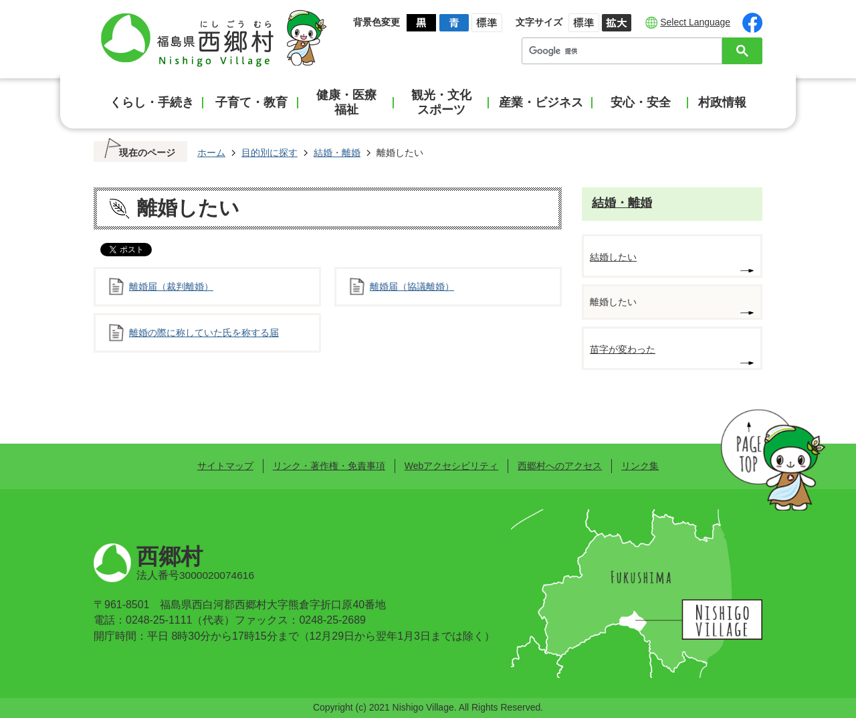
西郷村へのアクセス (560, 465)
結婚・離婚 (337, 152)
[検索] (625, 51)
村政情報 (722, 102)
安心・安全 (641, 102)
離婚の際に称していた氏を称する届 (204, 332)
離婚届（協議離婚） (412, 286)
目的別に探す (269, 152)
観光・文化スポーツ (441, 102)
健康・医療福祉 (346, 102)
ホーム (211, 152)
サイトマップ (225, 465)
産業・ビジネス (541, 102)
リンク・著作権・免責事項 (329, 465)
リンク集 (640, 465)
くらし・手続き (152, 102)
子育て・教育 (251, 102)
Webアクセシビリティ (451, 465)
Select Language (695, 22)
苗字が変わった (622, 349)
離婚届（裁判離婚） (171, 286)
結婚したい (613, 257)
